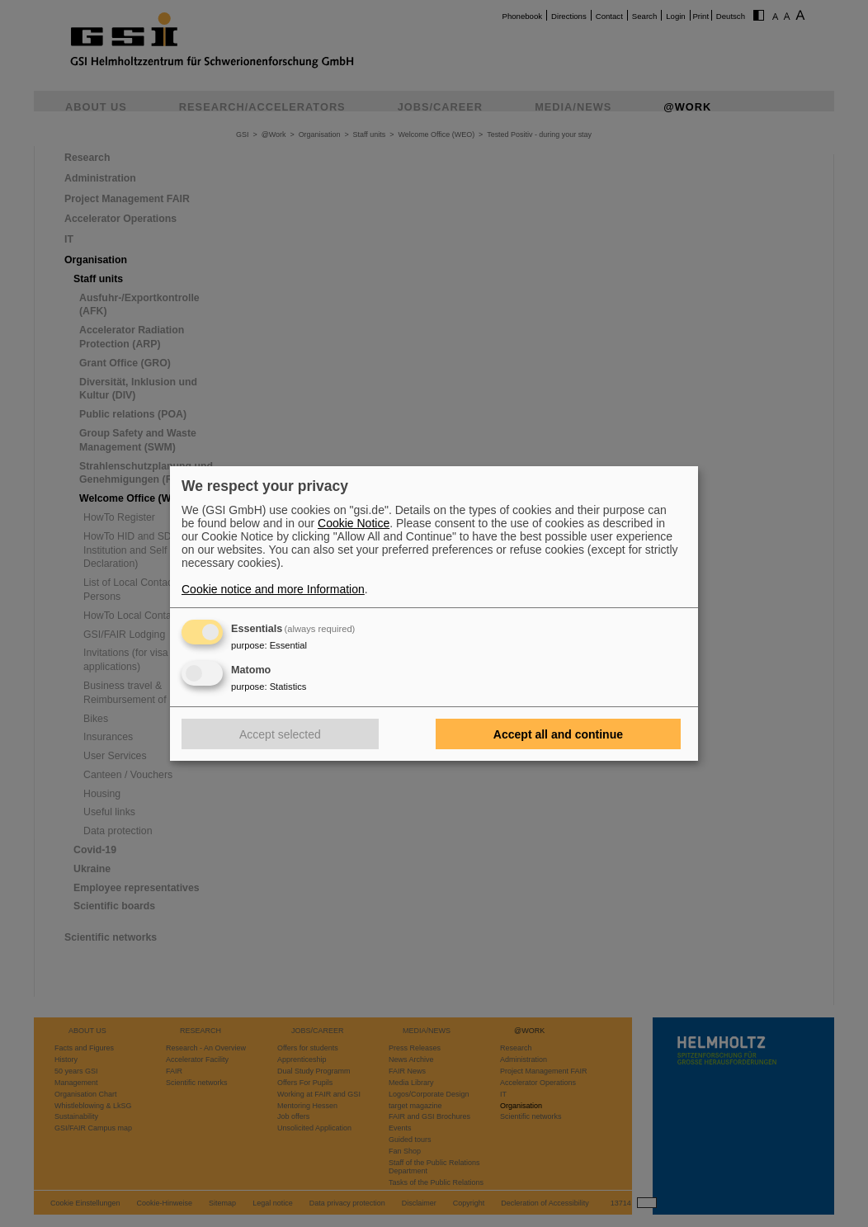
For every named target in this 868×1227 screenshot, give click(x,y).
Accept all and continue (558, 734)
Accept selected (280, 734)
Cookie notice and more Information (273, 589)
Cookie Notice (353, 523)
